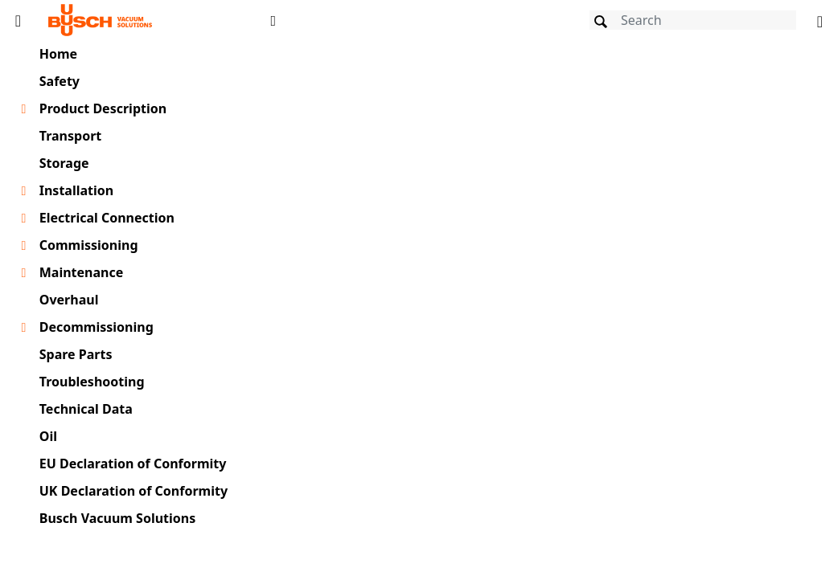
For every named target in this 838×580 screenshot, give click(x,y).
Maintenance (81, 272)
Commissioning (88, 245)
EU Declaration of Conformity (133, 463)
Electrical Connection (107, 218)
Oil (48, 436)
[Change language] (820, 20)
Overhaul (69, 299)
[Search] (692, 20)
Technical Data (86, 409)
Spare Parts (76, 354)
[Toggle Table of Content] (18, 20)
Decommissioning (96, 327)
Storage (64, 163)
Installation (76, 190)
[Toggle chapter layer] (23, 109)
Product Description (102, 108)
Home (58, 54)
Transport (70, 136)
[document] (559, 308)
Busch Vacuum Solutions (117, 518)
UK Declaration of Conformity (133, 491)
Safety (59, 81)
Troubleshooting (92, 381)
